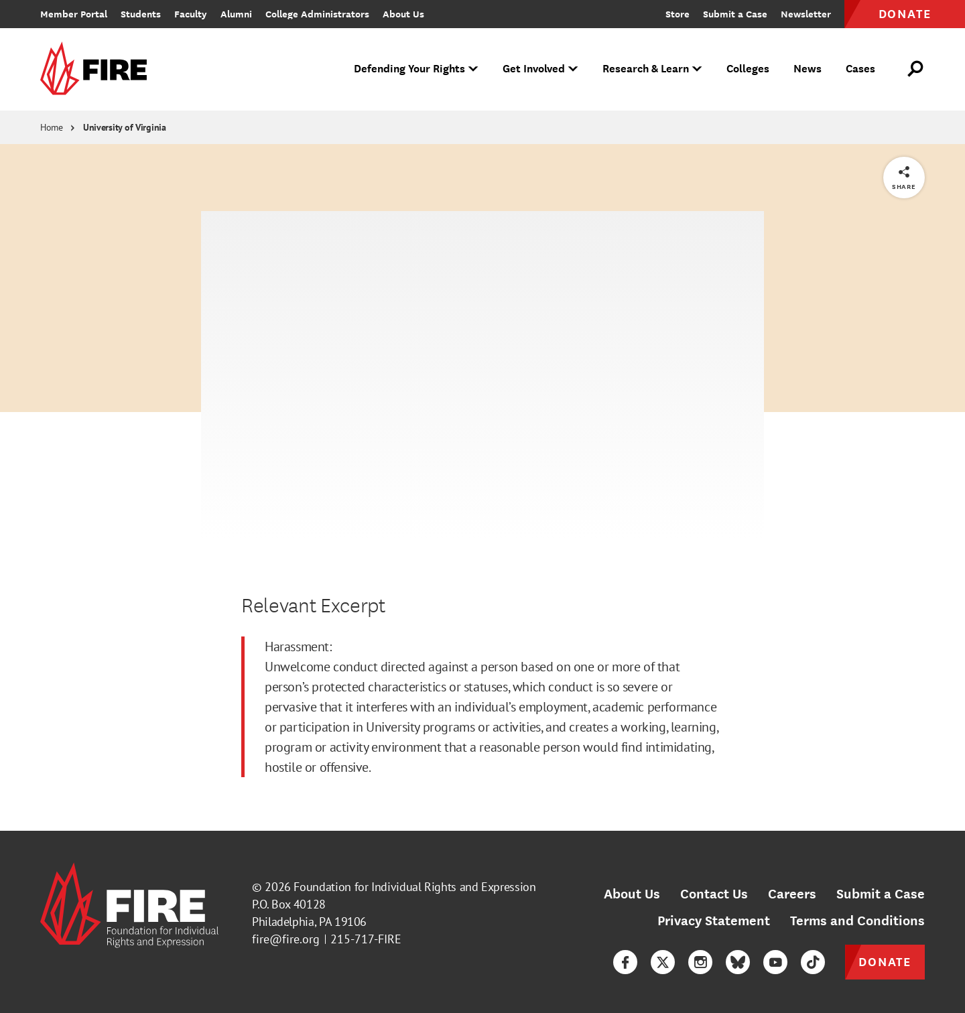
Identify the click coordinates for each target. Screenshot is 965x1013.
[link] (97, 69)
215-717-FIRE (365, 939)
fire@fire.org (286, 939)
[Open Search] (916, 69)
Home (51, 127)
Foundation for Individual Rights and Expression (414, 886)
